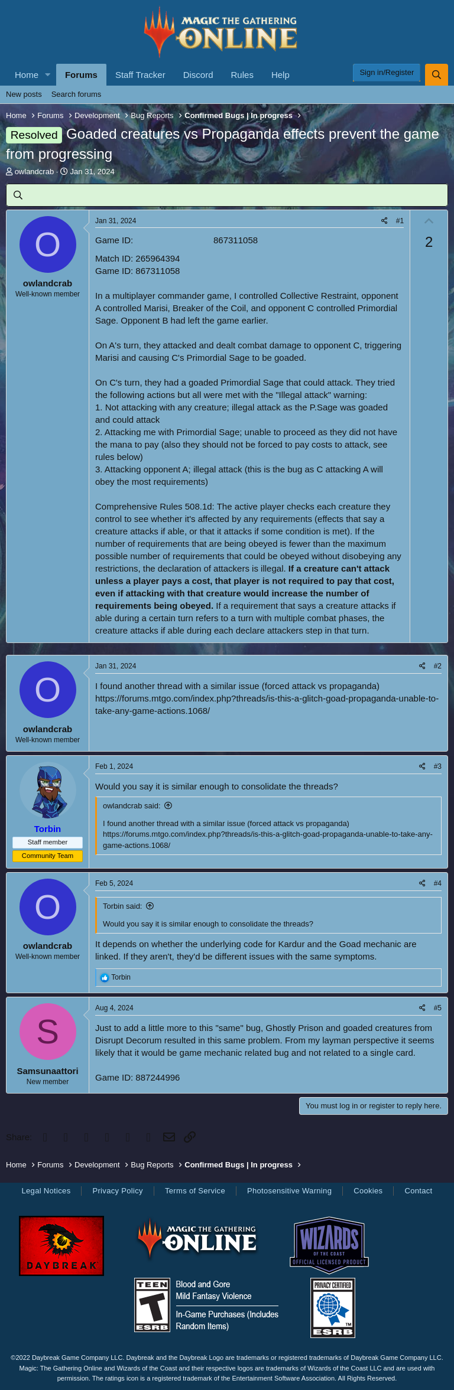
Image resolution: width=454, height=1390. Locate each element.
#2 (438, 666)
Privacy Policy (117, 1190)
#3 (438, 766)
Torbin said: (122, 906)
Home (26, 75)
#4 (438, 883)
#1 (400, 221)
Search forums (76, 94)
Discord (198, 75)
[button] (48, 75)
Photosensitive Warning (289, 1190)
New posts (24, 94)
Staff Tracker (140, 75)
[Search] (436, 75)
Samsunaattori (47, 1071)
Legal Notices (45, 1190)
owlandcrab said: (132, 805)
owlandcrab (34, 171)
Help (280, 75)
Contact (418, 1190)
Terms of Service (195, 1190)
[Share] (384, 221)
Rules (242, 75)
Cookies (368, 1190)
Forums (81, 75)
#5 (438, 1008)
